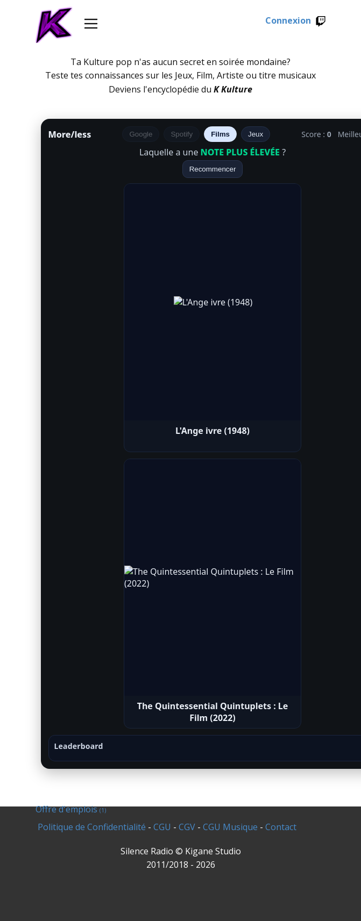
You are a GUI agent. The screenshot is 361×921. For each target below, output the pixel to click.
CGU (162, 827)
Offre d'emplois (71, 809)
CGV (187, 827)
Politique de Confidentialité (92, 827)
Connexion (295, 21)
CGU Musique (230, 827)
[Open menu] (90, 23)
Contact (280, 827)
